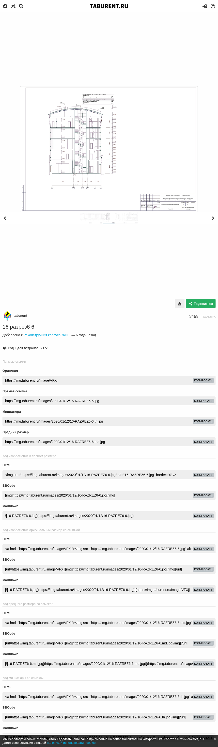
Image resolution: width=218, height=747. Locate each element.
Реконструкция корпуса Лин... (46, 335)
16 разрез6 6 (18, 327)
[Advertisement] (109, 49)
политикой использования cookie (71, 743)
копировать (203, 380)
